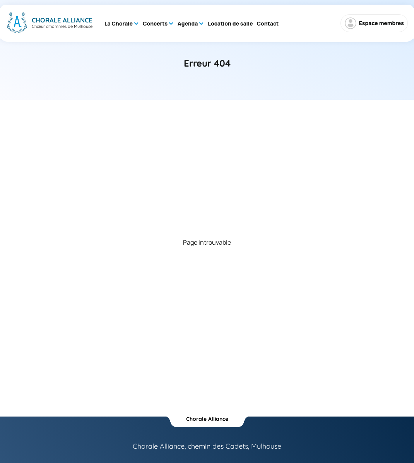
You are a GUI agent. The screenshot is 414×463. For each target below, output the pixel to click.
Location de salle (230, 23)
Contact (268, 23)
